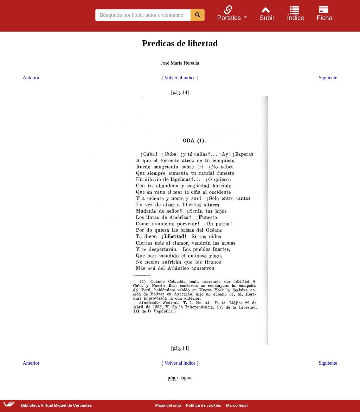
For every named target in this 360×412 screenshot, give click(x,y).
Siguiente (328, 77)
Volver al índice (180, 77)
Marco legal (237, 405)
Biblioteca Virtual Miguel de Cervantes (42, 16)
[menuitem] (231, 13)
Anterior (31, 77)
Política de (203, 405)
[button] (231, 13)
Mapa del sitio (168, 405)
